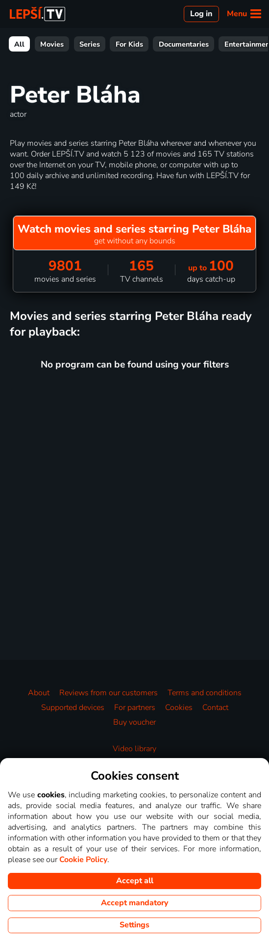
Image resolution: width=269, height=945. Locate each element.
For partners (134, 707)
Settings (134, 924)
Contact (215, 707)
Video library (134, 748)
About (38, 692)
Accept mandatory (134, 902)
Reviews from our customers (108, 692)
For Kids (129, 44)
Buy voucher (134, 722)
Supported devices (72, 707)
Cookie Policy (83, 859)
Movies (52, 44)
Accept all (134, 880)
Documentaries (184, 44)
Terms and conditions (205, 692)
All (19, 44)
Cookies (179, 707)
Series (89, 44)
